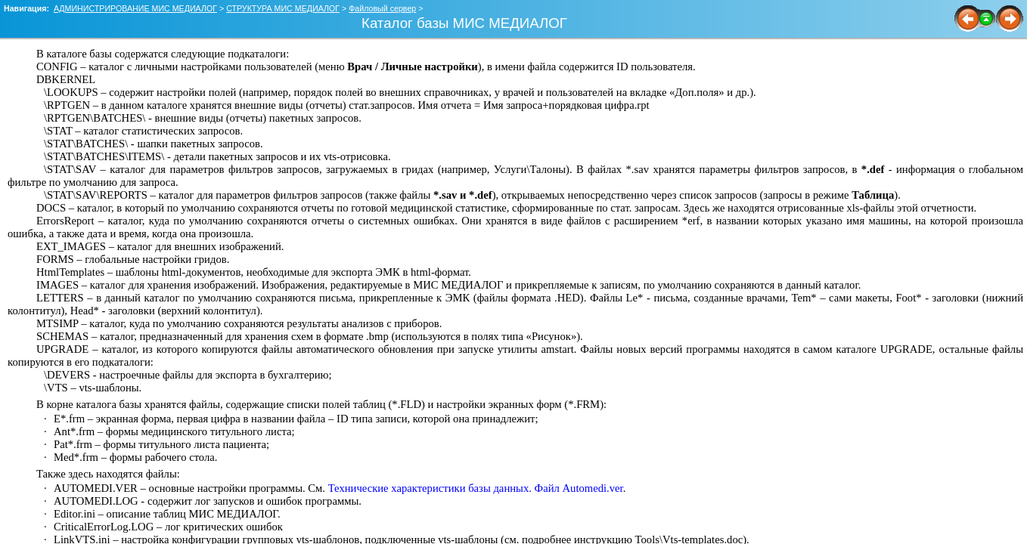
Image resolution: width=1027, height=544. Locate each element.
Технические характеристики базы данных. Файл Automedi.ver (475, 488)
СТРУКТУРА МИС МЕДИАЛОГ (283, 8)
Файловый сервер (382, 8)
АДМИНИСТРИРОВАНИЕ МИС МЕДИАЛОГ (135, 8)
